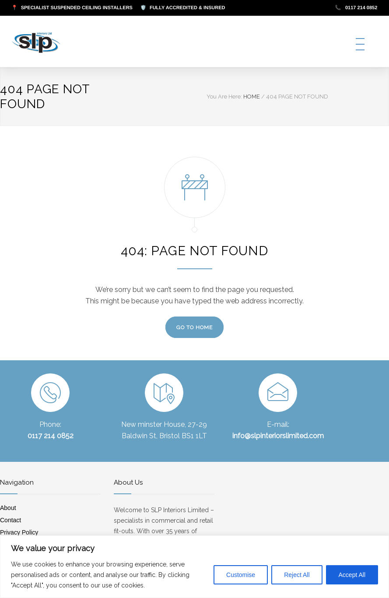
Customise (240, 574)
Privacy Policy (19, 532)
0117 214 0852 (356, 8)
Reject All (296, 574)
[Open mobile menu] (360, 44)
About (8, 507)
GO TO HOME (194, 327)
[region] (194, 566)
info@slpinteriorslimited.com (278, 436)
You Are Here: (224, 96)
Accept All (352, 574)
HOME (251, 96)
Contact (10, 520)
